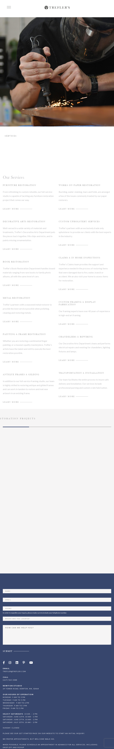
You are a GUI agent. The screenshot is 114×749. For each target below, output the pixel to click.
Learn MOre (11, 255)
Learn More (11, 214)
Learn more (11, 408)
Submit (7, 637)
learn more (67, 295)
